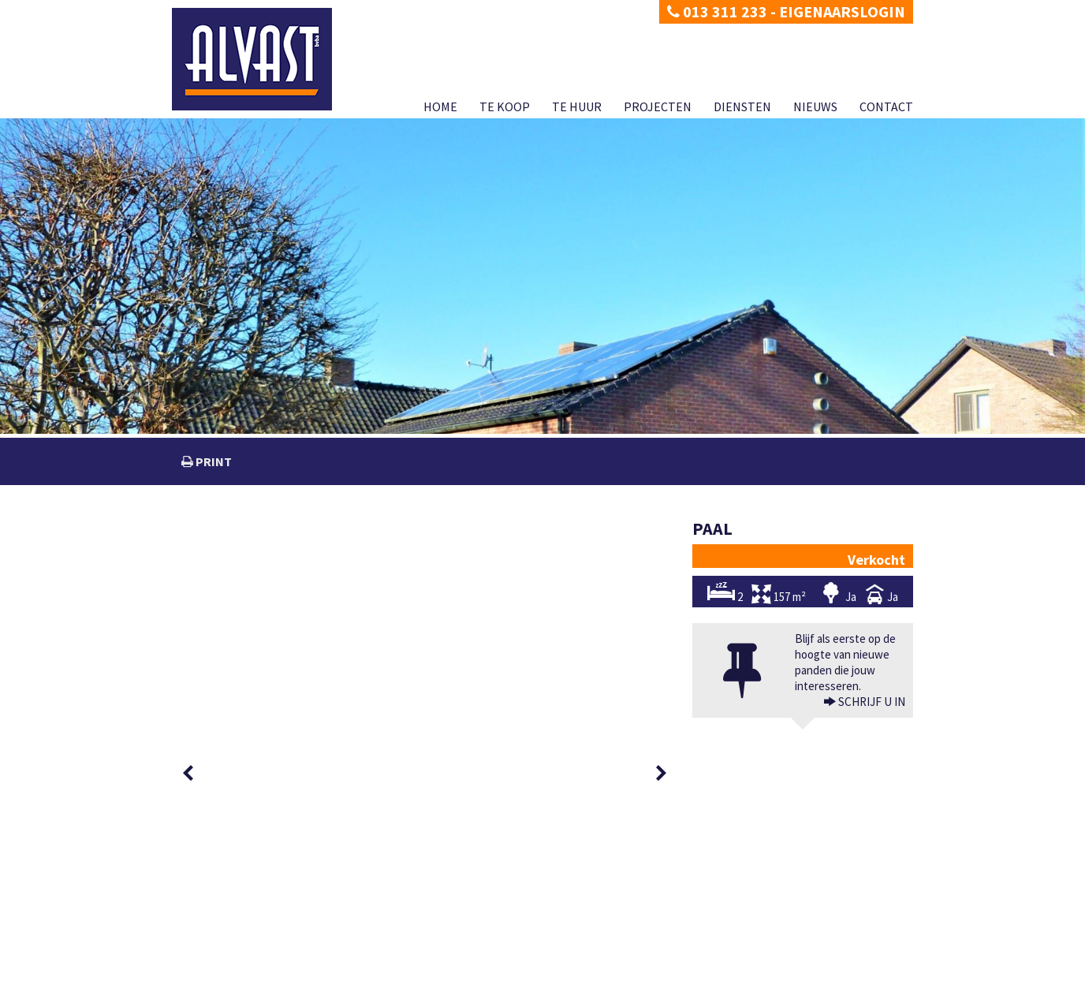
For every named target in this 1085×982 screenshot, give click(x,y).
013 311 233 (717, 11)
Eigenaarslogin (842, 11)
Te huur (577, 106)
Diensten (742, 106)
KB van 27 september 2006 (816, 952)
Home (440, 106)
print (212, 461)
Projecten (658, 106)
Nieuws (815, 106)
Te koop (504, 106)
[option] (229, 554)
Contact (886, 106)
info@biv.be (728, 952)
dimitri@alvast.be (230, 920)
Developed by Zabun (326, 970)
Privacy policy (199, 970)
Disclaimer (256, 970)
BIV (714, 921)
